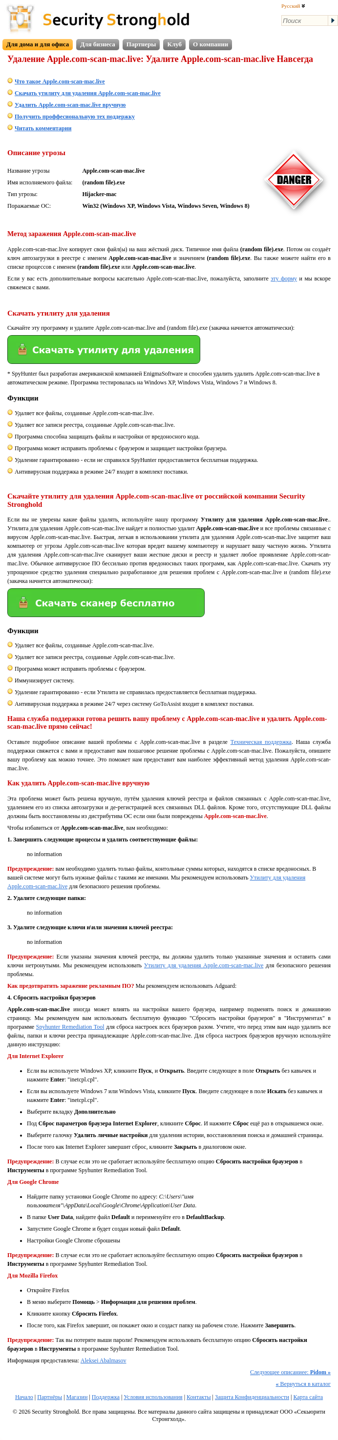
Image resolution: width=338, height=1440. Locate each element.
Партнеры (141, 44)
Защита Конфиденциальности (252, 1397)
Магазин (77, 1397)
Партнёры (49, 1397)
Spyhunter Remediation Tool (70, 1026)
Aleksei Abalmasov (104, 1360)
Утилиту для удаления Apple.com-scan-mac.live (204, 965)
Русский (293, 6)
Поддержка (106, 1397)
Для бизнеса (97, 44)
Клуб (174, 44)
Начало (24, 1397)
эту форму (284, 278)
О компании (210, 44)
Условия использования (153, 1397)
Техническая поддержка (261, 742)
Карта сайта (308, 1397)
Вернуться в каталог (303, 1383)
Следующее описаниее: (290, 1372)
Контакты (199, 1397)
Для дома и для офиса (37, 44)
